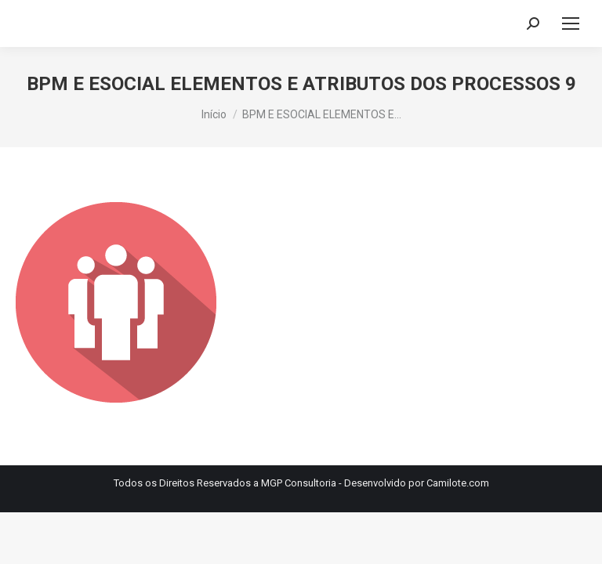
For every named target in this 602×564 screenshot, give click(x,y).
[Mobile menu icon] (570, 23)
